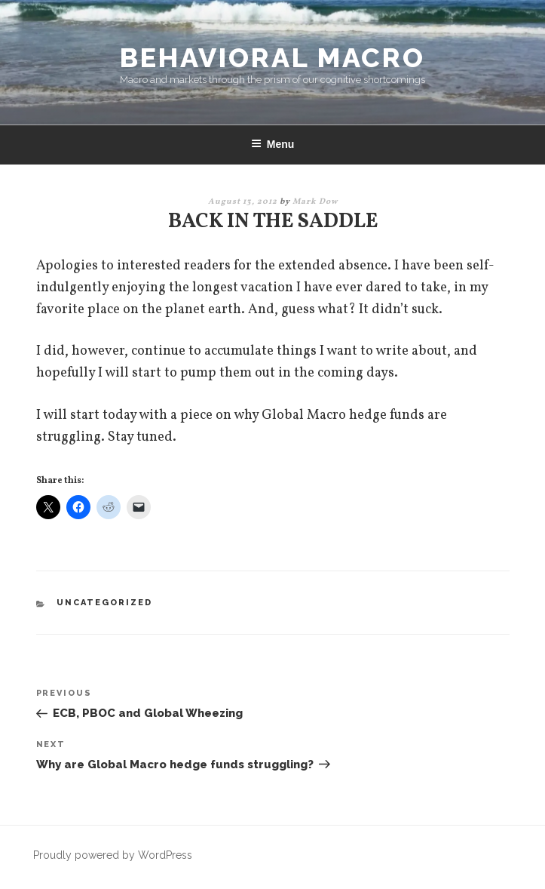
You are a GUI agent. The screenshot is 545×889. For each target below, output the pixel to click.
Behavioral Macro (272, 57)
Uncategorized (104, 603)
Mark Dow (315, 202)
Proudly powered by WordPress (112, 855)
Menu (273, 144)
